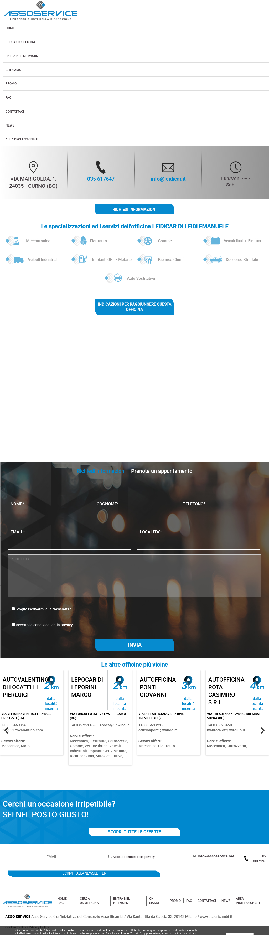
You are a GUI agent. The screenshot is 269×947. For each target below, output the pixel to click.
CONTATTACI (207, 901)
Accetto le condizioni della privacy (44, 624)
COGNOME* (134, 509)
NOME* (48, 509)
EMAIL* (69, 537)
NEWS (225, 901)
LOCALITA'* (199, 537)
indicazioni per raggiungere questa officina (134, 307)
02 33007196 (258, 859)
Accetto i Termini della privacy (134, 857)
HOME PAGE (62, 901)
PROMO (175, 901)
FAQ (189, 901)
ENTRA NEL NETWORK (121, 901)
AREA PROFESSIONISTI (248, 901)
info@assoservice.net (216, 856)
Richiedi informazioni (134, 209)
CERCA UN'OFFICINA (89, 901)
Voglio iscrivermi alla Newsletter (41, 609)
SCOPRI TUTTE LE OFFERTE (134, 832)
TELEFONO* (220, 509)
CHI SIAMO (154, 901)
